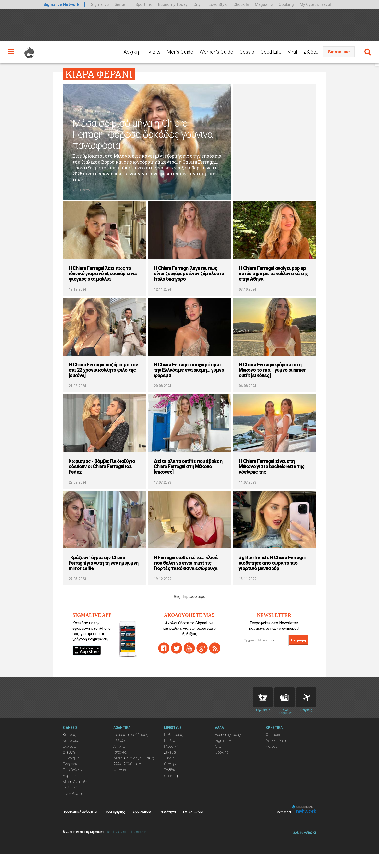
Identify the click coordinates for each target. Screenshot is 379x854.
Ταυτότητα (167, 812)
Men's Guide (180, 52)
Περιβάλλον (73, 770)
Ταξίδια (170, 770)
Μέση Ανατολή (75, 781)
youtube (189, 648)
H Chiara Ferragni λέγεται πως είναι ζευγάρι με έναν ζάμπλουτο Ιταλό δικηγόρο (189, 273)
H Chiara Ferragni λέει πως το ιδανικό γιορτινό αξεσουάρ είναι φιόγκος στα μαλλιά (103, 273)
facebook (163, 648)
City (197, 4)
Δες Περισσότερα (189, 596)
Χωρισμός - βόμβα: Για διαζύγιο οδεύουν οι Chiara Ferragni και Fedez (102, 466)
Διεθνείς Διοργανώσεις (133, 758)
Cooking (286, 4)
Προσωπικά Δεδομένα (80, 812)
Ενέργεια (70, 764)
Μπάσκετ (121, 770)
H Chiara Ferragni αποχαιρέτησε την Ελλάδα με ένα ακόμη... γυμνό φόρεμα (189, 370)
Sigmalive (100, 4)
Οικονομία (71, 758)
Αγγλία (119, 746)
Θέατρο (170, 764)
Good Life (271, 52)
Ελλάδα (69, 746)
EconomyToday (228, 734)
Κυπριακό (71, 740)
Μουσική (171, 746)
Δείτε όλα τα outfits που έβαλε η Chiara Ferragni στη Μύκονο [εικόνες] (188, 466)
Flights (306, 697)
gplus (202, 648)
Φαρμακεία (275, 734)
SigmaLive (339, 52)
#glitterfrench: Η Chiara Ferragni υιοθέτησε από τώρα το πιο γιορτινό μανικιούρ (272, 563)
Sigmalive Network (61, 4)
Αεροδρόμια (276, 740)
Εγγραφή (298, 640)
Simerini (122, 4)
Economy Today (173, 4)
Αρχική (131, 52)
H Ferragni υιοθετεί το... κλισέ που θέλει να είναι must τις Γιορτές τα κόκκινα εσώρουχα (186, 563)
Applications (142, 812)
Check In (241, 4)
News (284, 697)
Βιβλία (169, 740)
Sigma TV (223, 740)
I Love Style (216, 4)
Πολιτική (70, 787)
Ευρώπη (70, 775)
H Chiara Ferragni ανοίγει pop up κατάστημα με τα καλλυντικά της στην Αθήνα (273, 273)
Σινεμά (170, 752)
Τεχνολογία (72, 793)
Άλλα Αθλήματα (127, 764)
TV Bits (152, 52)
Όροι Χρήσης (115, 812)
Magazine (264, 4)
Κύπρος (69, 734)
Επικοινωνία (193, 812)
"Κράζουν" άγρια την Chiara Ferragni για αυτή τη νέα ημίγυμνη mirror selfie (103, 563)
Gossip (246, 52)
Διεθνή (69, 752)
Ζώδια (311, 52)
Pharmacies (263, 697)
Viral (292, 52)
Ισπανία (119, 752)
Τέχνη (169, 758)
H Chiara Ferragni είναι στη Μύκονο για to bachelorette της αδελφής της (271, 466)
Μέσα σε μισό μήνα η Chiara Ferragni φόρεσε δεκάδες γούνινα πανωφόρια (142, 134)
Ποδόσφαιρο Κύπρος (130, 734)
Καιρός (272, 746)
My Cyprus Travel (315, 4)
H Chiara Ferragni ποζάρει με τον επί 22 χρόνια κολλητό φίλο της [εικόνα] (103, 370)
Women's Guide (216, 52)
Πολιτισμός (173, 734)
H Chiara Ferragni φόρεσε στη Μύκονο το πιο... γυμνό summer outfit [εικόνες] (272, 370)
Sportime (143, 4)
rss (214, 648)
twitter (176, 648)
